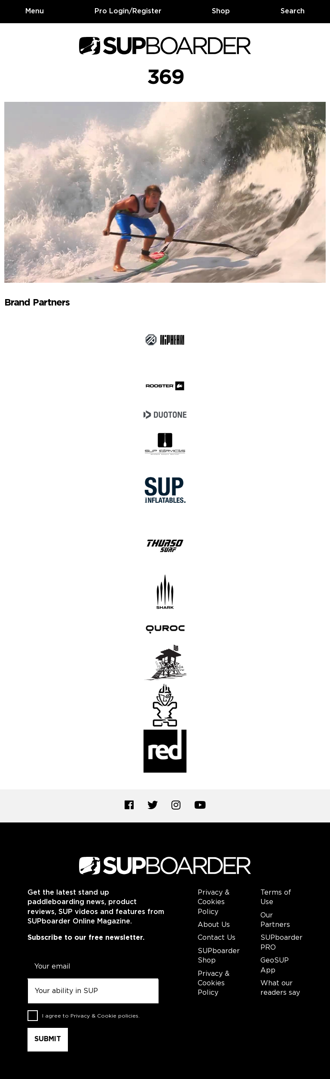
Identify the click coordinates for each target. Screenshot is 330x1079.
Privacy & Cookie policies (104, 1016)
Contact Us (216, 938)
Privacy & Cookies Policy (213, 902)
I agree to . (91, 1016)
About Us (214, 925)
